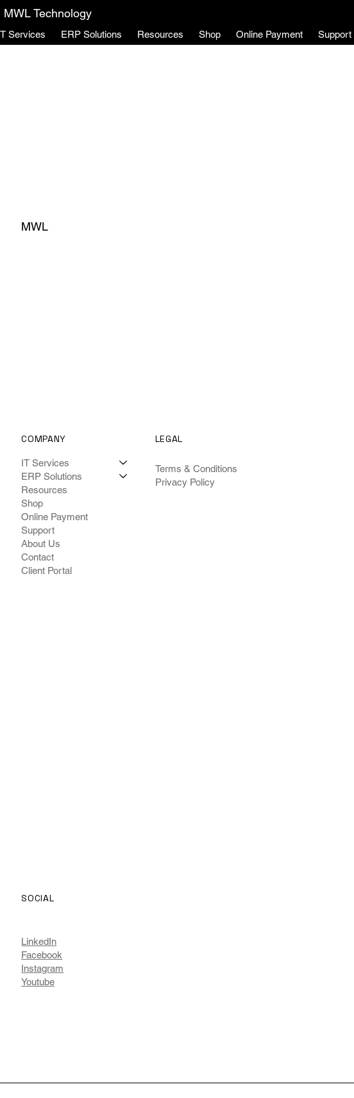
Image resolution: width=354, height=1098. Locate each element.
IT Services (45, 462)
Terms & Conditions (196, 468)
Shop (32, 503)
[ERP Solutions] (124, 476)
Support (38, 530)
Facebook (41, 954)
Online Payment (54, 516)
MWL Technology (48, 13)
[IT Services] (124, 463)
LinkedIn (38, 941)
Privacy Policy (185, 482)
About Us (40, 543)
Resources (44, 489)
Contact (37, 557)
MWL (34, 226)
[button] (91, 34)
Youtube (38, 981)
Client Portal (46, 570)
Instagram (42, 968)
